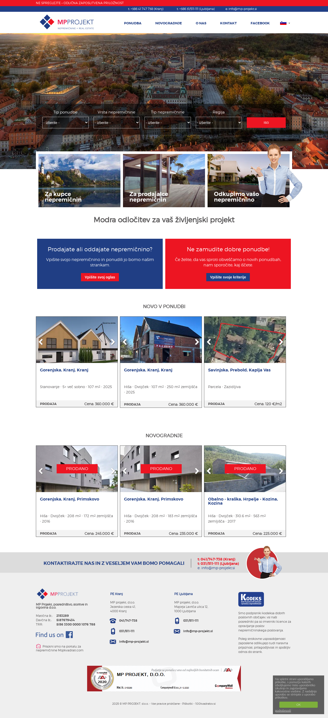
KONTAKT (228, 23)
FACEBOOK (260, 23)
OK (298, 704)
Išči (266, 122)
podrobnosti (283, 710)
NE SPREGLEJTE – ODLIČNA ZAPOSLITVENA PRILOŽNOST (80, 3)
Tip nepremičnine (167, 112)
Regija (219, 112)
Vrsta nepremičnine (116, 112)
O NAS (201, 23)
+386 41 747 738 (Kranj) (147, 9)
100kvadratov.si (205, 703)
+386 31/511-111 (197, 9)
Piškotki (187, 703)
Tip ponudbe (65, 112)
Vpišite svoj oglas (100, 277)
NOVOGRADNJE (168, 23)
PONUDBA (132, 23)
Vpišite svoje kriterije (228, 277)
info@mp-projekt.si (243, 9)
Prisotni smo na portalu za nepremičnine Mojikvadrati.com (60, 647)
